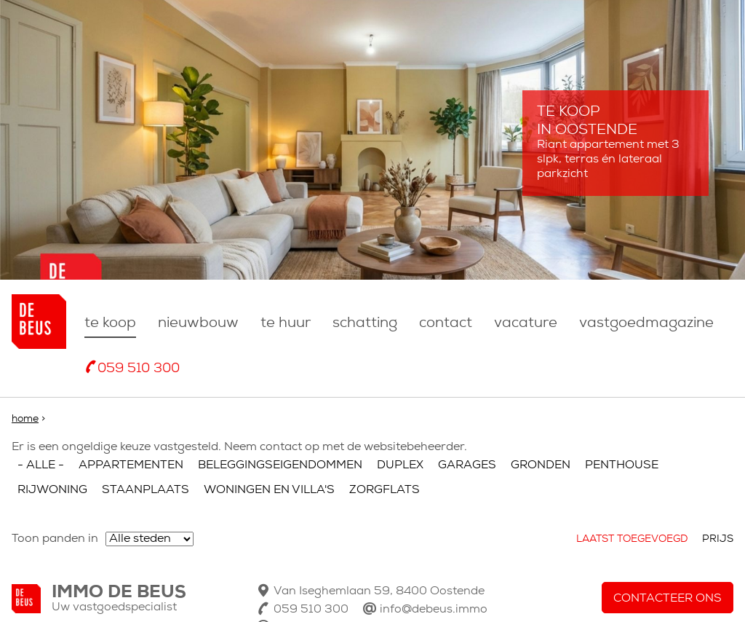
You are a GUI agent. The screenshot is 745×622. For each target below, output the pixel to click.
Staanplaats (145, 490)
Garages (467, 465)
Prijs (717, 539)
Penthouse (621, 465)
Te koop (110, 323)
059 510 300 (138, 369)
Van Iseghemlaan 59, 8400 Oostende (379, 591)
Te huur (285, 323)
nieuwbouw (198, 323)
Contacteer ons (667, 599)
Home (25, 419)
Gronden (540, 465)
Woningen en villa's (269, 490)
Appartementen (131, 465)
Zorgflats (384, 490)
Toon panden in (55, 539)
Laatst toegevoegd (632, 539)
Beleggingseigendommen (280, 465)
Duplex (400, 465)
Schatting (364, 323)
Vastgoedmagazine (646, 323)
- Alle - (40, 465)
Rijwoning (52, 490)
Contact (445, 323)
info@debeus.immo (433, 609)
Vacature (525, 323)
